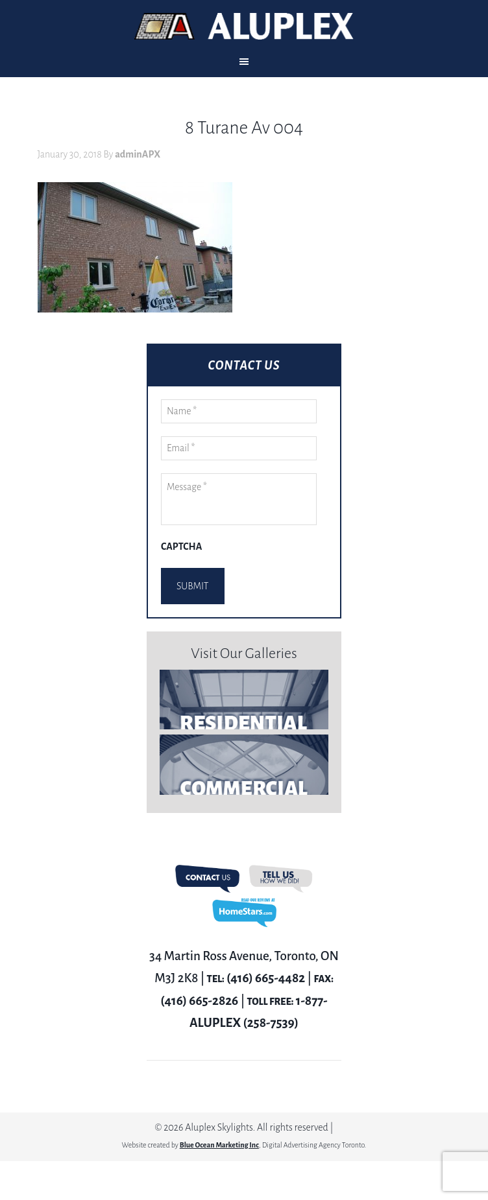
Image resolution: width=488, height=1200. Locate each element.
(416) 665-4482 (265, 978)
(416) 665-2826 (199, 1000)
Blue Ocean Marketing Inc (219, 1145)
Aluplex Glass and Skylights (244, 26)
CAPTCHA (181, 546)
